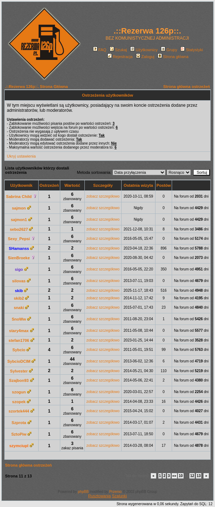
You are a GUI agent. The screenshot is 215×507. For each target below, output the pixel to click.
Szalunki (119, 496)
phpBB (83, 492)
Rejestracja (120, 56)
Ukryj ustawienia (21, 156)
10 (181, 476)
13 (199, 476)
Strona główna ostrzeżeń (186, 86)
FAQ (99, 50)
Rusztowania (99, 496)
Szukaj (118, 50)
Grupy (169, 50)
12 (192, 476)
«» (174, 476)
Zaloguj (145, 56)
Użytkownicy (144, 50)
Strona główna (173, 56)
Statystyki (191, 50)
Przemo (115, 492)
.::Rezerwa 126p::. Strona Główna (36, 86)
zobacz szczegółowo (103, 196)
